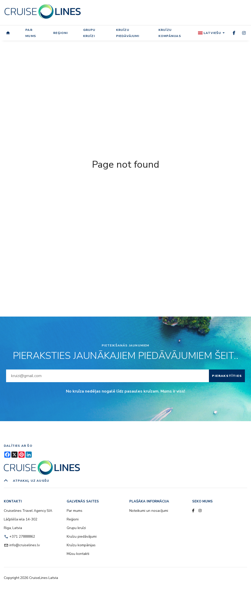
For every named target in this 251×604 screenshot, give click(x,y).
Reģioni (60, 33)
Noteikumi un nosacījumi (148, 510)
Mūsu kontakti (78, 553)
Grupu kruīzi (89, 33)
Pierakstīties (227, 376)
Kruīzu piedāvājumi (127, 33)
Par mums (30, 33)
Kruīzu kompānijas (169, 33)
